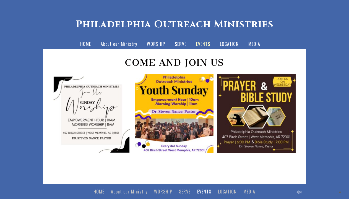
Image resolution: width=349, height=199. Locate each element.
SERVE (180, 44)
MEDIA (254, 44)
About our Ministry (119, 44)
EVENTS (203, 44)
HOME (85, 44)
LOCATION (229, 44)
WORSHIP (156, 44)
